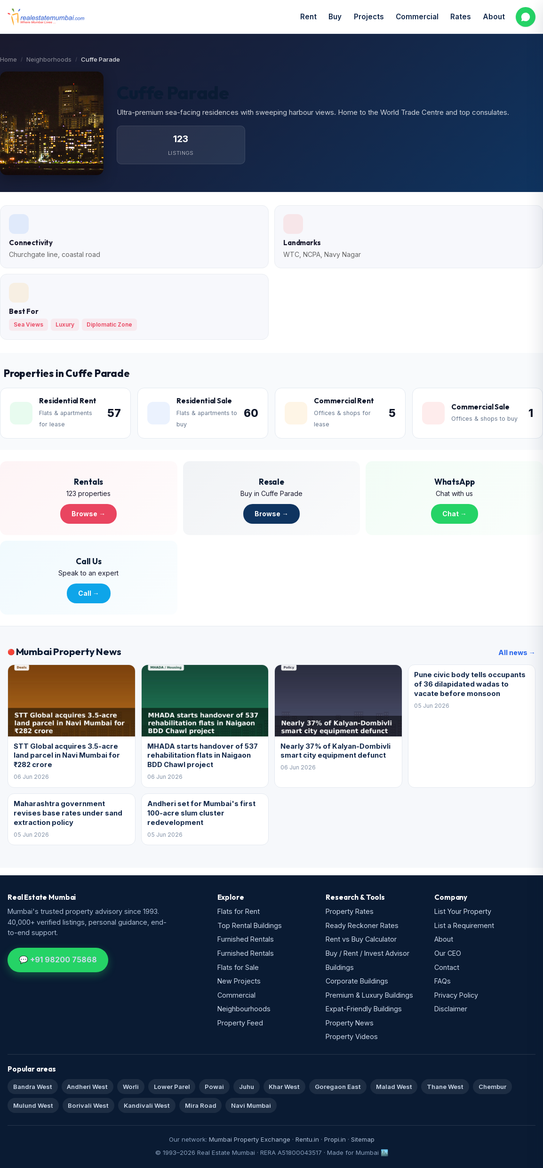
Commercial (417, 16)
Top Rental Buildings (249, 925)
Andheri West (87, 1086)
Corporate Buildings (357, 981)
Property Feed (240, 1023)
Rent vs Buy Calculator (361, 939)
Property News (350, 1023)
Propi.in (335, 1139)
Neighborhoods (49, 59)
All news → (516, 652)
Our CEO (447, 953)
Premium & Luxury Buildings (369, 995)
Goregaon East (338, 1086)
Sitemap (363, 1139)
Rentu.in (307, 1139)
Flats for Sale (238, 967)
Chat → (454, 514)
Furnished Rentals (245, 939)
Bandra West (32, 1086)
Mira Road (200, 1105)
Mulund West (33, 1105)
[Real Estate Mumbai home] (46, 17)
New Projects (239, 981)
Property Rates (350, 911)
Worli (131, 1086)
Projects (369, 16)
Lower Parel (172, 1086)
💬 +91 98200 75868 (58, 959)
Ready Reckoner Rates (362, 925)
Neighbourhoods (244, 1009)
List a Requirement (464, 925)
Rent (308, 16)
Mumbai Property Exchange (249, 1139)
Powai (214, 1086)
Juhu (246, 1086)
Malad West (394, 1086)
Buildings (340, 967)
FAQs (442, 981)
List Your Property (462, 911)
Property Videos (352, 1036)
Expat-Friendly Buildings (364, 1009)
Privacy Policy (456, 995)
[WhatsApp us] (525, 17)
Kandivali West (147, 1105)
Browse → (88, 514)
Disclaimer (450, 1009)
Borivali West (88, 1105)
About (494, 16)
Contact (446, 967)
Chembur (492, 1086)
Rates (460, 16)
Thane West (445, 1086)
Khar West (284, 1086)
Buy (335, 16)
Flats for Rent (238, 911)
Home (8, 59)
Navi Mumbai (251, 1105)
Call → (88, 593)
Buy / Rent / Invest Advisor (367, 953)
